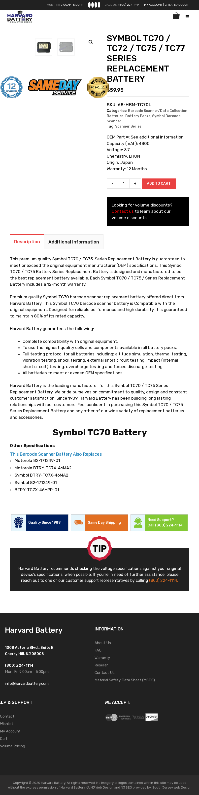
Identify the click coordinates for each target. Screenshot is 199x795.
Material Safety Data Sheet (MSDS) (125, 680)
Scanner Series (128, 126)
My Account (153, 4)
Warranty (102, 658)
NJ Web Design (101, 787)
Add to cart (159, 183)
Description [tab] (27, 241)
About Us (103, 643)
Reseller (101, 665)
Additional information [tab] (73, 242)
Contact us (123, 211)
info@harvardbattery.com (27, 683)
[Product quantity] (124, 183)
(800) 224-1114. (163, 580)
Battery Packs (137, 116)
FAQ (98, 650)
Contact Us (105, 672)
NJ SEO (126, 787)
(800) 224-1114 (129, 4)
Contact (7, 716)
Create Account (177, 4)
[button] (90, 42)
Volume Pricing (12, 746)
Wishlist (6, 724)
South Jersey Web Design (172, 787)
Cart (3, 738)
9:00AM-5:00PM (72, 4)
